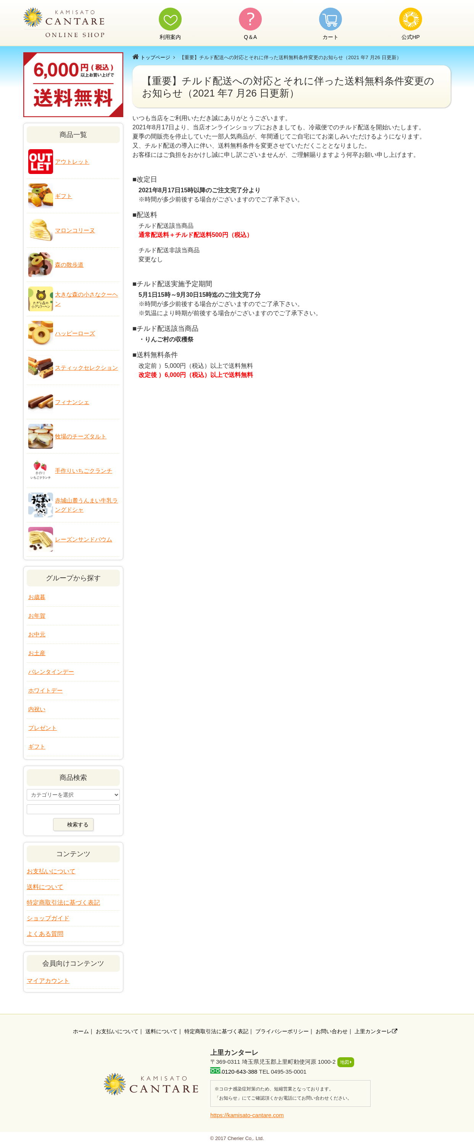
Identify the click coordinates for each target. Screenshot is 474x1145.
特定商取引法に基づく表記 (63, 902)
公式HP (410, 37)
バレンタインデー (51, 671)
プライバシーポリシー (282, 1031)
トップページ (155, 57)
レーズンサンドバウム (83, 539)
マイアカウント (48, 981)
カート (330, 37)
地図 (344, 1062)
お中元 (36, 634)
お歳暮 (36, 597)
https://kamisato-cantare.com (247, 1115)
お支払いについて (51, 871)
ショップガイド (48, 918)
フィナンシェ (72, 402)
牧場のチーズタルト (80, 436)
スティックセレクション (86, 367)
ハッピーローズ (75, 333)
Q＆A (250, 37)
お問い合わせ (332, 1031)
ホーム (81, 1031)
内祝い (36, 709)
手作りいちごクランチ (83, 470)
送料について (45, 887)
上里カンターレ (376, 1031)
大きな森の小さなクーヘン (86, 299)
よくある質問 (45, 934)
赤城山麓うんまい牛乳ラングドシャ (86, 505)
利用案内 (170, 37)
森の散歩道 (69, 264)
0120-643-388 (239, 1071)
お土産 (36, 653)
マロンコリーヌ (75, 230)
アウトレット (72, 161)
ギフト (63, 196)
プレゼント (42, 728)
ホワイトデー (45, 690)
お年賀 (36, 615)
